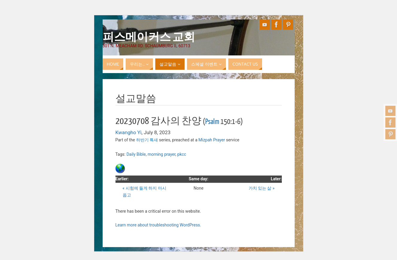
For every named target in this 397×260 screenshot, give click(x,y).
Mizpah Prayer (211, 139)
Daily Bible (136, 154)
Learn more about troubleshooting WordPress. (158, 225)
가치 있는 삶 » (262, 188)
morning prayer (161, 154)
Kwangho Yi (128, 132)
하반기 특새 (147, 139)
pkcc (181, 154)
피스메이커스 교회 (149, 36)
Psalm (212, 121)
